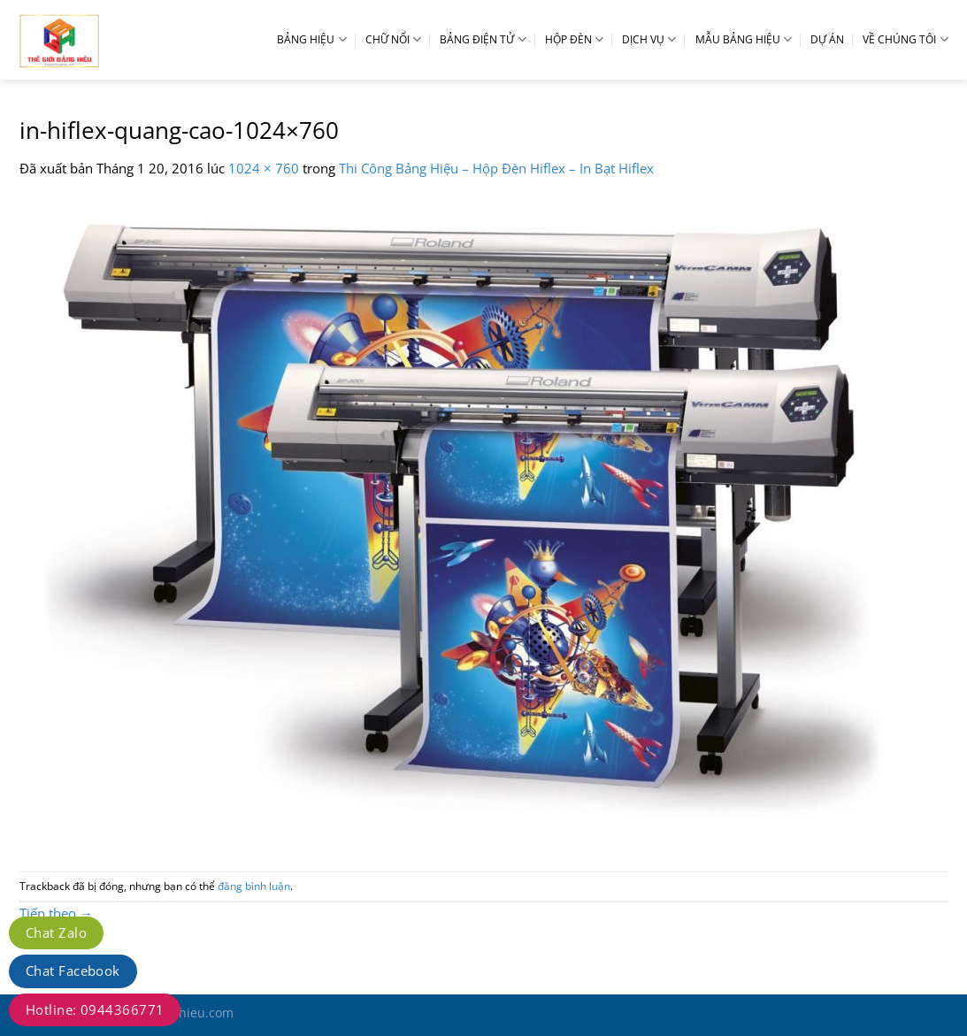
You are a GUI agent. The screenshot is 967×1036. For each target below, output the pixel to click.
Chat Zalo (56, 932)
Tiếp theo (56, 913)
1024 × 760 (263, 168)
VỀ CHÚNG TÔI (905, 39)
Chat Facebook (73, 970)
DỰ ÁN (827, 39)
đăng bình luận (254, 886)
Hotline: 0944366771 (95, 1009)
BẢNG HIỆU (311, 39)
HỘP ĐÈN (574, 39)
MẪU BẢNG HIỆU (743, 39)
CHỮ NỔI (393, 39)
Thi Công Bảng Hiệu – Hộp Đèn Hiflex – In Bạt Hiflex (496, 168)
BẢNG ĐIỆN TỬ (483, 39)
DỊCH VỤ (649, 39)
